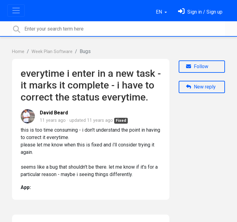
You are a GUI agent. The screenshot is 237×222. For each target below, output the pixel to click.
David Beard (54, 113)
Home (18, 51)
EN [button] (159, 12)
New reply (201, 87)
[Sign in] (200, 12)
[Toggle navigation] (16, 10)
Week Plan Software (52, 51)
